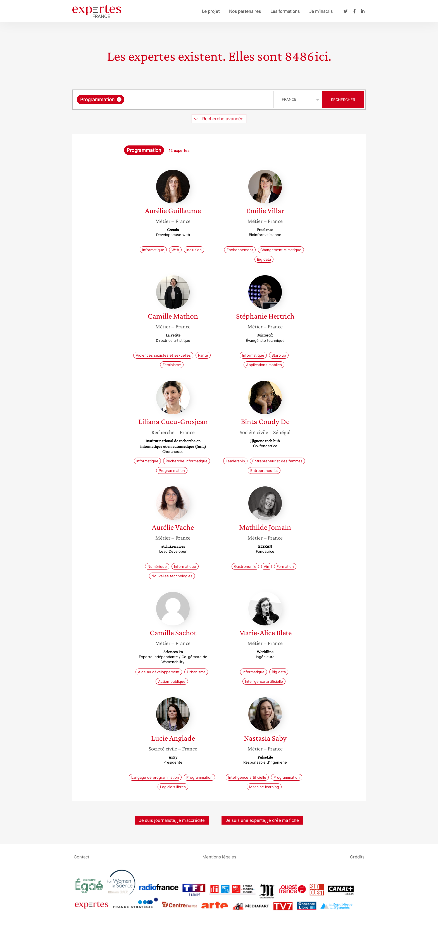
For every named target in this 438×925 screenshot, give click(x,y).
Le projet (211, 11)
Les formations (285, 11)
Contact (81, 856)
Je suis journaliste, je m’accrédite (172, 820)
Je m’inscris (321, 11)
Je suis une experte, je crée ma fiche (262, 820)
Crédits (357, 856)
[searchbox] (183, 99)
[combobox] (173, 99)
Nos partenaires (245, 11)
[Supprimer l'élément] (119, 99)
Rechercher (343, 99)
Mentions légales (219, 856)
